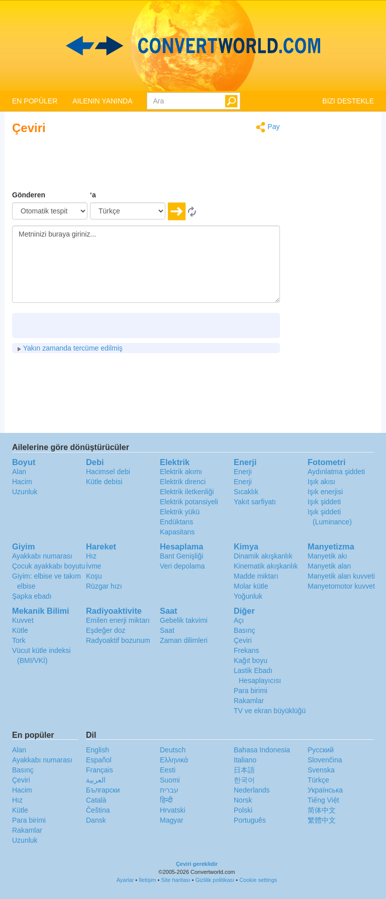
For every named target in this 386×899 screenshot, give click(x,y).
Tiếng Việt (323, 800)
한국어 (244, 780)
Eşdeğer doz (106, 630)
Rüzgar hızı (104, 586)
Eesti (167, 770)
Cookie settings (258, 880)
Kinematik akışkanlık (266, 566)
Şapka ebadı (32, 596)
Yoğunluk (248, 596)
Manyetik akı (327, 556)
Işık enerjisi (325, 492)
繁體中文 (322, 820)
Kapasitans (177, 532)
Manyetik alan (329, 566)
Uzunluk (25, 492)
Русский (321, 750)
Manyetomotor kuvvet (341, 586)
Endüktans (176, 522)
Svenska (321, 770)
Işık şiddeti (324, 502)
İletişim (147, 880)
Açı (239, 620)
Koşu (94, 576)
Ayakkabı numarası (42, 556)
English (97, 750)
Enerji (243, 472)
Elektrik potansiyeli (189, 502)
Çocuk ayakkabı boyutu (48, 566)
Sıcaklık (246, 492)
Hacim (22, 482)
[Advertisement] (217, 165)
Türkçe (318, 780)
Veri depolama (182, 566)
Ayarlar (125, 880)
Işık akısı (321, 482)
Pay (267, 127)
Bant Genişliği (181, 556)
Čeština (98, 810)
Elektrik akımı (181, 472)
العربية (96, 780)
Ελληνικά (174, 760)
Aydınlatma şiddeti (336, 472)
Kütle (20, 630)
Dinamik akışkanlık (263, 556)
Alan (19, 472)
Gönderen (28, 195)
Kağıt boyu (250, 660)
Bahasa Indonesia (262, 750)
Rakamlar (249, 701)
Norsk (243, 800)
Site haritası (175, 880)
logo (193, 46)
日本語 (244, 770)
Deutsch (172, 750)
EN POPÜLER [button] (34, 101)
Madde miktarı (256, 576)
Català (96, 800)
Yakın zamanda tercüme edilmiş (70, 348)
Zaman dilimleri (184, 640)
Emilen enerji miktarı (118, 620)
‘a (93, 195)
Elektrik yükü (180, 512)
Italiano (245, 760)
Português (250, 820)
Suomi (170, 780)
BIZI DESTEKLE (348, 101)
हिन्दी (166, 800)
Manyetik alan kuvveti (341, 576)
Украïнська (325, 790)
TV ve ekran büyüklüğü (270, 711)
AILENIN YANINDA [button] (102, 101)
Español (99, 760)
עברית (169, 790)
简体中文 (322, 810)
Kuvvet (23, 620)
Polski (243, 810)
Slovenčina (325, 760)
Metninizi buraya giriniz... (146, 264)
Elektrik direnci (183, 482)
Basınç (244, 630)
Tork (18, 640)
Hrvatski (172, 810)
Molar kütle (251, 586)
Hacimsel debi (108, 472)
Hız (91, 556)
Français (99, 770)
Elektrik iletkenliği (187, 492)
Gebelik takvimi (184, 620)
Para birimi (250, 691)
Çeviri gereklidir (197, 864)
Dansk (96, 820)
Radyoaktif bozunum (118, 640)
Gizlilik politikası (215, 880)
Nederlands (252, 790)
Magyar (171, 820)
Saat (167, 630)
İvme (93, 566)
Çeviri (243, 640)
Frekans (246, 650)
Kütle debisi (104, 482)
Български (103, 790)
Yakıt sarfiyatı (255, 502)
